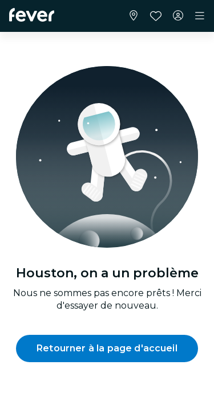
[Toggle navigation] (200, 16)
